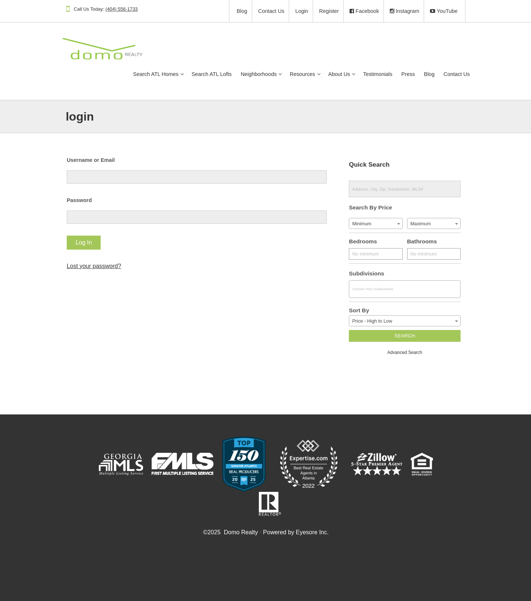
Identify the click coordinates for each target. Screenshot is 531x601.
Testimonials (365, 74)
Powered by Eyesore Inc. (295, 532)
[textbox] (398, 289)
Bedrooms (360, 241)
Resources (290, 74)
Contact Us (263, 11)
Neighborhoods (246, 74)
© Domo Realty (230, 532)
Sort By (356, 310)
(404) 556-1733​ (129, 9)
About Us (326, 74)
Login (293, 11)
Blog (234, 11)
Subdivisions (363, 273)
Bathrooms (416, 241)
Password (86, 200)
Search (399, 335)
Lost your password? (101, 266)
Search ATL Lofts (199, 74)
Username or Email (98, 160)
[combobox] (371, 223)
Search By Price (367, 207)
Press (395, 74)
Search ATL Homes (143, 74)
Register (321, 11)
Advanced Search (399, 352)
